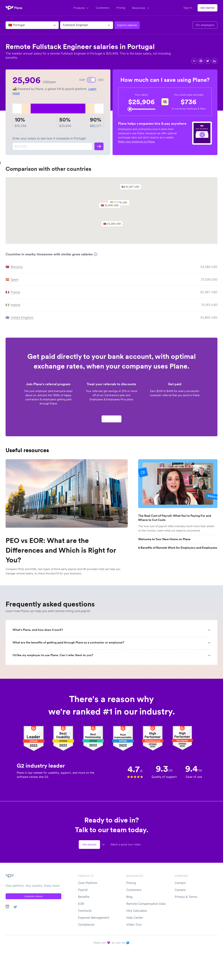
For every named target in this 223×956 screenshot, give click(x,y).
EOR (81, 903)
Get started (207, 7)
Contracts (85, 910)
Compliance (86, 924)
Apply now (111, 420)
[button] (111, 207)
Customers (102, 7)
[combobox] (8, 25)
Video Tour (134, 924)
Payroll (82, 890)
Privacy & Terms (186, 897)
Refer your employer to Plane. (136, 141)
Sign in (187, 7)
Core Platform (87, 883)
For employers (205, 25)
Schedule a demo (33, 896)
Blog (129, 897)
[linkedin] (214, 61)
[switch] (91, 80)
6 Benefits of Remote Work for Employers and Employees (177, 547)
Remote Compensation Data (146, 903)
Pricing (120, 7)
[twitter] (207, 61)
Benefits (84, 897)
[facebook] (200, 61)
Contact (180, 883)
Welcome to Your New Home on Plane (164, 539)
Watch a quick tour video (125, 844)
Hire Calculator (136, 910)
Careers (180, 890)
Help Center (134, 917)
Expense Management (93, 917)
